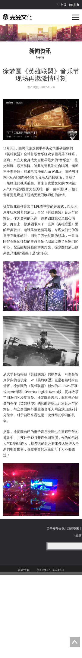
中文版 (61, 4)
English (74, 4)
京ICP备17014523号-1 (50, 572)
